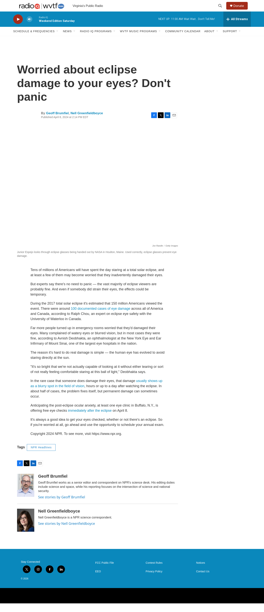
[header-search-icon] (221, 10)
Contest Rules (154, 571)
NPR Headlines (41, 456)
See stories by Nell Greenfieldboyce (66, 532)
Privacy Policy (154, 580)
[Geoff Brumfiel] (25, 493)
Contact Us (202, 580)
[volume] (29, 28)
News (67, 39)
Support (230, 39)
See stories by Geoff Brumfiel (61, 505)
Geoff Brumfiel (57, 122)
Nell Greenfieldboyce (87, 122)
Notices (200, 571)
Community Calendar (182, 39)
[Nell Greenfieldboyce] (25, 528)
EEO (98, 580)
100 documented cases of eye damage (100, 317)
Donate (241, 10)
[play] (18, 28)
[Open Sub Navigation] (57, 39)
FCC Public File (104, 571)
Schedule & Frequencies (34, 39)
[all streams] (237, 27)
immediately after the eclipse (90, 419)
